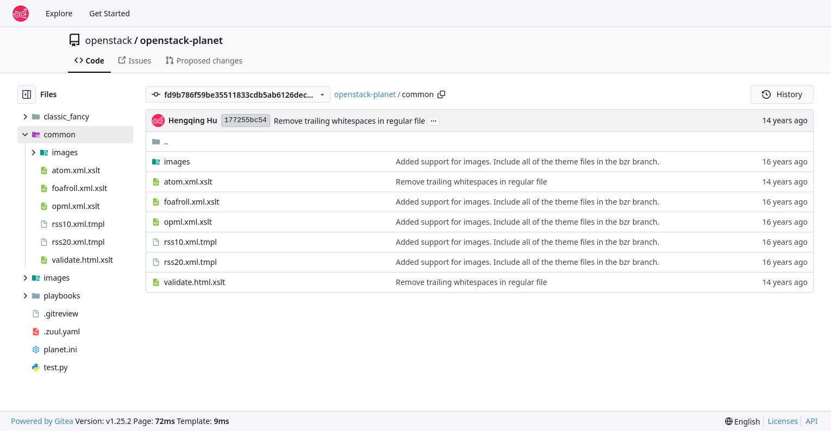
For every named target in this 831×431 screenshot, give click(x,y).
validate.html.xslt (194, 282)
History (782, 94)
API (811, 421)
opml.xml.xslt (188, 222)
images (177, 161)
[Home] (20, 13)
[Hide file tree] (26, 94)
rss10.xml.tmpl (190, 242)
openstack (109, 40)
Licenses (783, 421)
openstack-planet (181, 40)
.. (160, 141)
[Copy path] (441, 94)
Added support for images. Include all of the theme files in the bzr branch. (527, 161)
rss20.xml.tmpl (190, 262)
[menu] (742, 421)
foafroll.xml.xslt (192, 202)
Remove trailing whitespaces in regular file (349, 121)
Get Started (109, 13)
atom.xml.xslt (188, 181)
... (433, 120)
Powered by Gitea (42, 421)
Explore (59, 13)
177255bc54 (245, 120)
